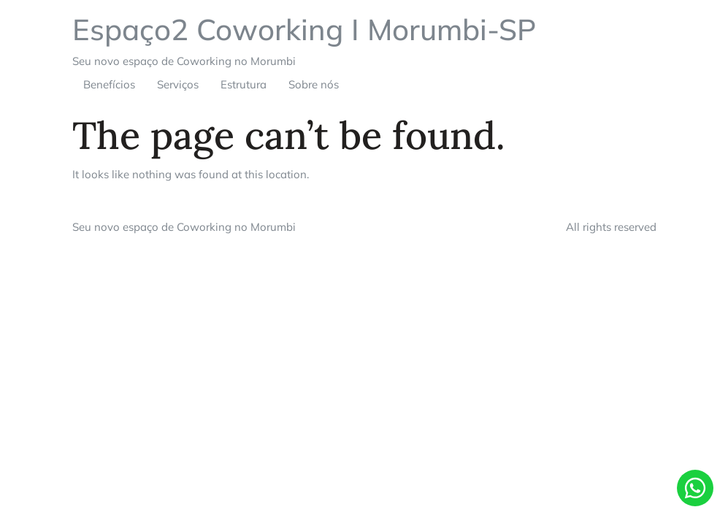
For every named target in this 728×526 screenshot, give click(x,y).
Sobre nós (313, 84)
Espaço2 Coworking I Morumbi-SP (304, 29)
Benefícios (109, 84)
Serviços (178, 84)
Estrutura (244, 84)
